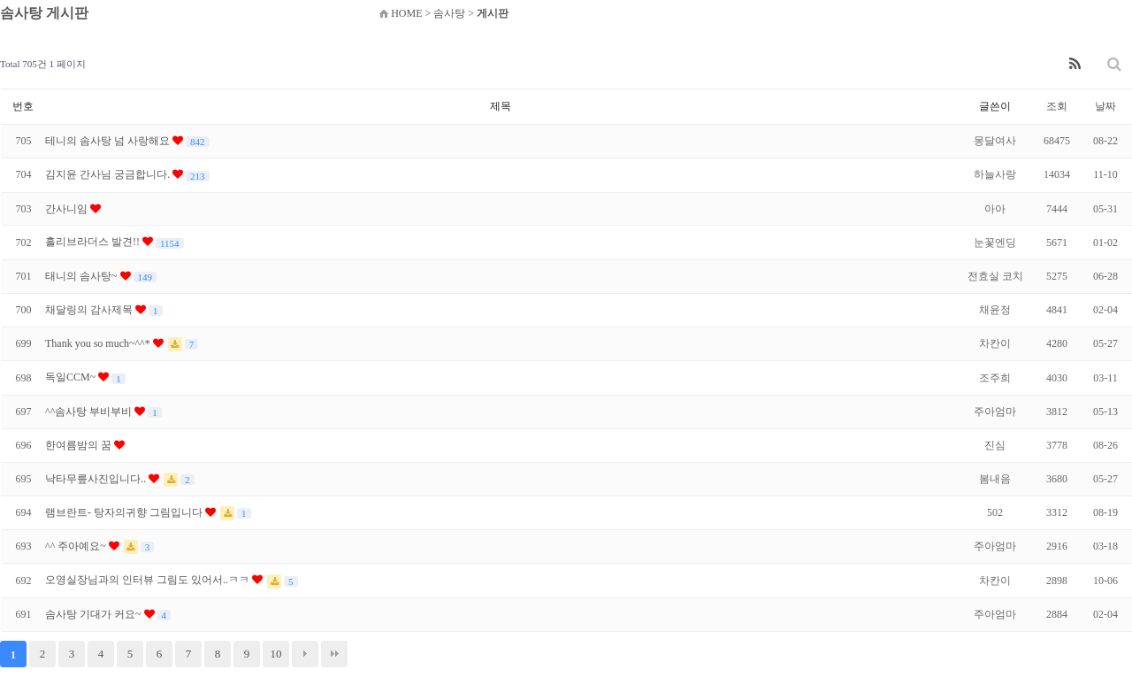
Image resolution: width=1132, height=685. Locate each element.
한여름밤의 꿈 (79, 445)
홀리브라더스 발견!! (93, 241)
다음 (305, 654)
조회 (1056, 106)
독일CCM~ (71, 377)
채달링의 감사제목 (90, 310)
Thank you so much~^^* (99, 343)
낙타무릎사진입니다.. (97, 479)
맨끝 (334, 654)
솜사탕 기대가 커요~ (94, 614)
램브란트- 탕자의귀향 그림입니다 (125, 512)
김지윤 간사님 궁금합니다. (108, 174)
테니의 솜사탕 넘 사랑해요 (108, 141)
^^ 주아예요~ (77, 546)
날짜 (1105, 106)
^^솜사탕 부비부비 (89, 411)
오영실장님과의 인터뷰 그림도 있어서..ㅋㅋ (148, 579)
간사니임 (67, 209)
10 (276, 653)
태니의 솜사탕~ (82, 276)
